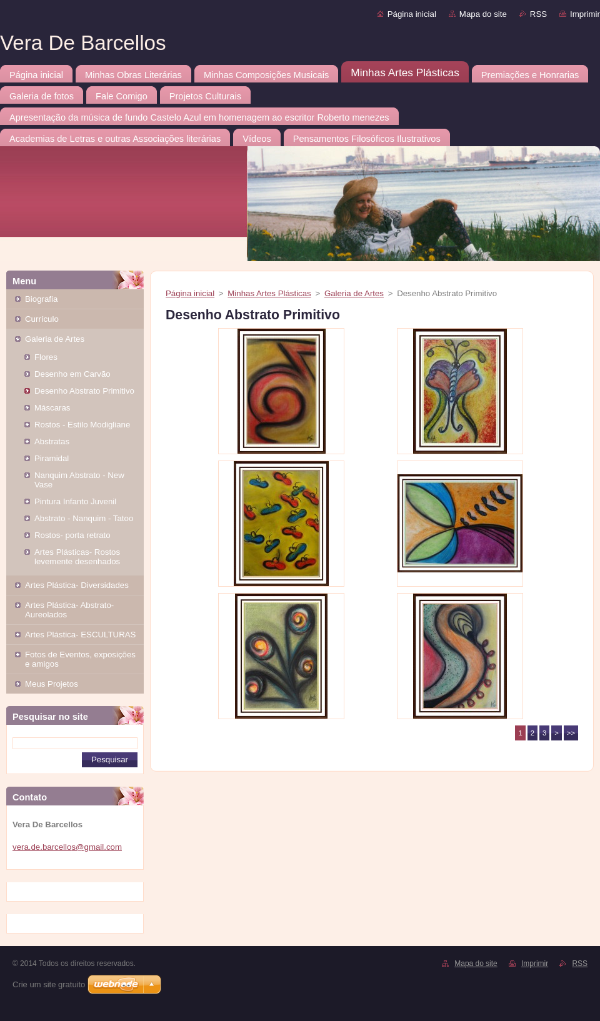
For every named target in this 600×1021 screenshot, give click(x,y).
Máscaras (52, 407)
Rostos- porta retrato (72, 535)
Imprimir (585, 14)
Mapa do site (483, 14)
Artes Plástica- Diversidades (77, 585)
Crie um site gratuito (48, 984)
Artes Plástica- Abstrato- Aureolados (69, 609)
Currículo (42, 319)
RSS (538, 14)
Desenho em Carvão (72, 374)
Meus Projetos (51, 684)
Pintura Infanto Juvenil (75, 501)
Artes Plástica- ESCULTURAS (80, 634)
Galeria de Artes (54, 339)
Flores (46, 357)
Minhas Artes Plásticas (269, 293)
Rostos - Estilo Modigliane (82, 424)
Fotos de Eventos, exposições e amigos (80, 659)
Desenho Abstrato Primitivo (84, 391)
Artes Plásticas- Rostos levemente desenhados (77, 556)
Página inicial (412, 14)
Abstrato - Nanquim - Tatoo (83, 518)
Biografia (41, 299)
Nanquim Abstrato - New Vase (79, 480)
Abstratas (51, 441)
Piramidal (51, 458)
